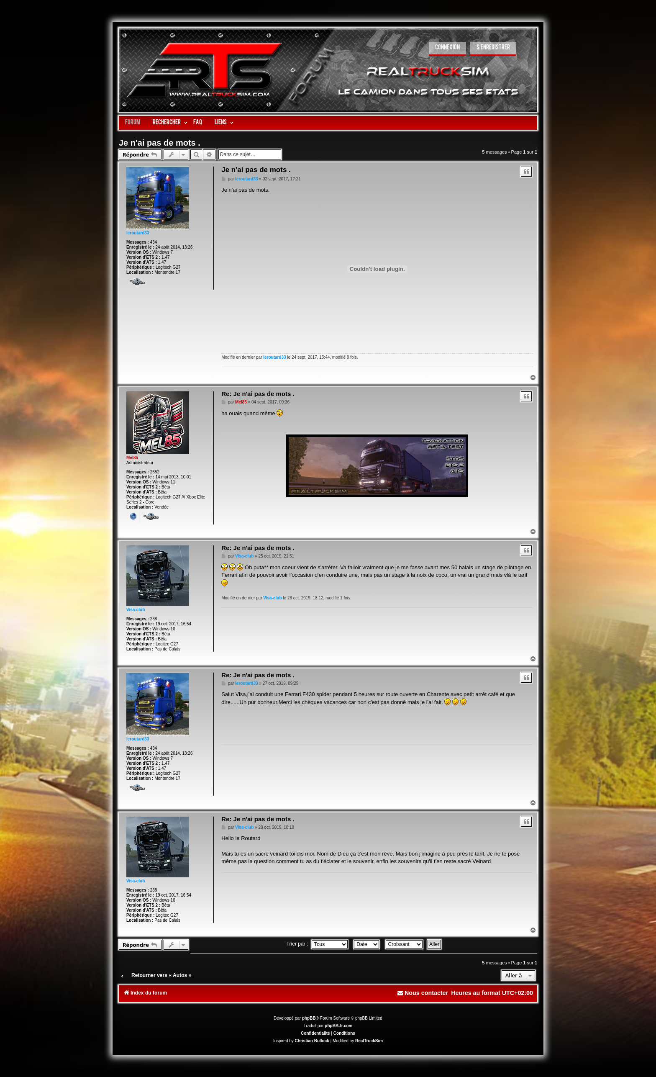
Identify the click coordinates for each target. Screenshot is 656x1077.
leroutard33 (137, 233)
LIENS (221, 123)
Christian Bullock (312, 1040)
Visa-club (135, 609)
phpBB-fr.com (338, 1025)
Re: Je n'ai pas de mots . (257, 393)
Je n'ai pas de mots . (159, 142)
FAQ (197, 123)
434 (153, 242)
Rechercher (167, 123)
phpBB (309, 1018)
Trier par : (317, 944)
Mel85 (132, 457)
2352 (154, 472)
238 (153, 619)
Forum (132, 123)
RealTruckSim (369, 1040)
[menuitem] (447, 49)
